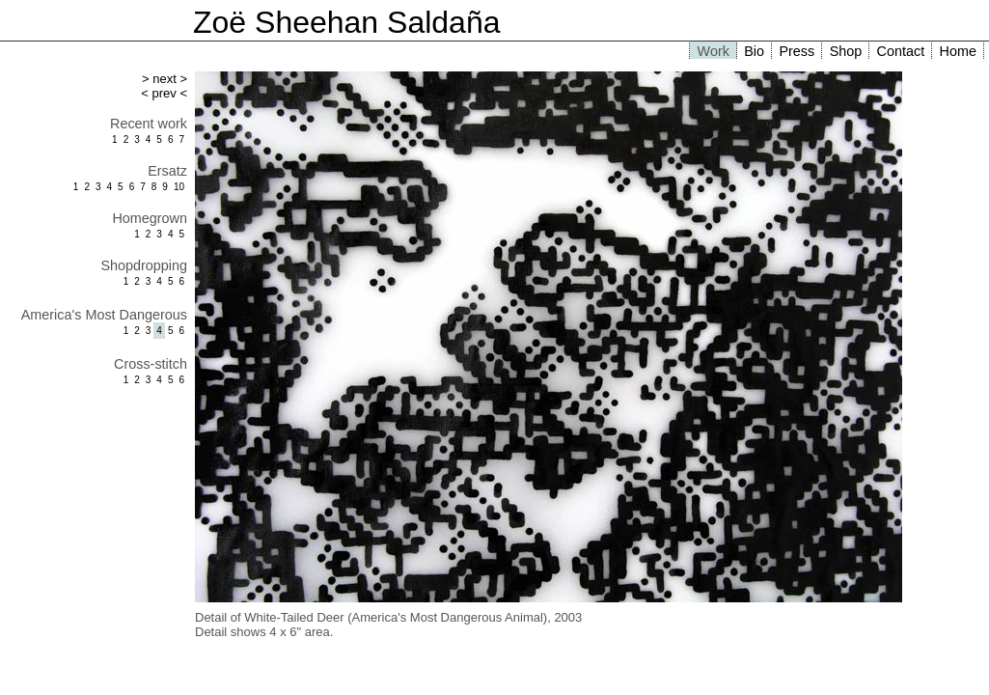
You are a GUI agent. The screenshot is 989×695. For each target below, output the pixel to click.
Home (958, 51)
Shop (846, 51)
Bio (754, 51)
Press (796, 51)
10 (179, 186)
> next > (164, 78)
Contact (901, 51)
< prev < (164, 93)
